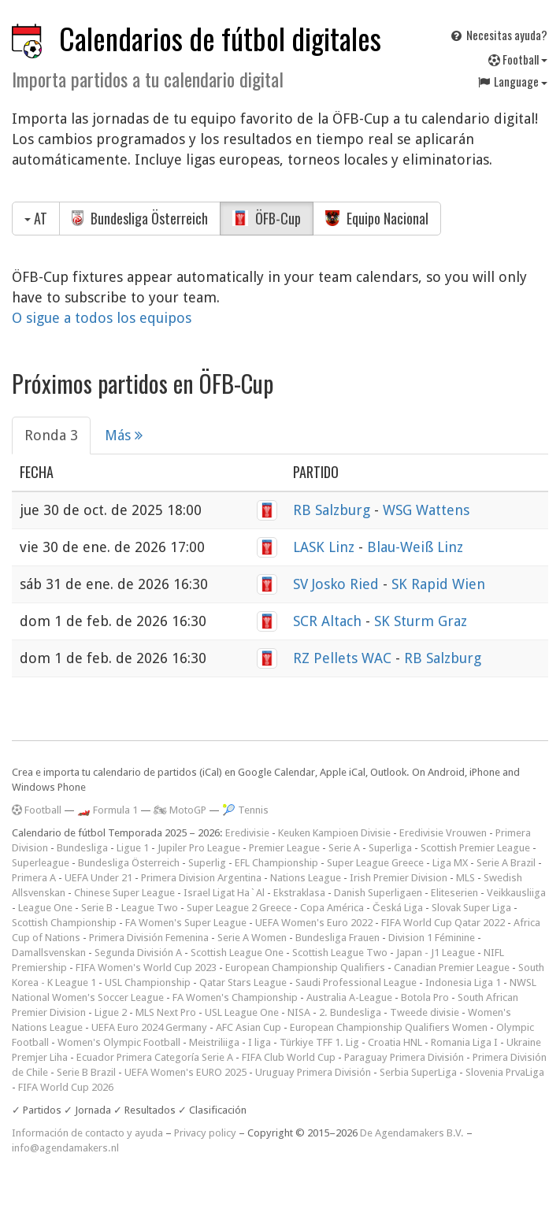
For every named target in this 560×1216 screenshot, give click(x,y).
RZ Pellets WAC (344, 658)
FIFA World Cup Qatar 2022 (443, 923)
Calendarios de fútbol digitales (220, 38)
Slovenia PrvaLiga (504, 1072)
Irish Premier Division (398, 878)
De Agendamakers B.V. (412, 1133)
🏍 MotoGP (180, 810)
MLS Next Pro (165, 1012)
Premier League (284, 848)
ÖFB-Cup (266, 218)
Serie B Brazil (86, 1072)
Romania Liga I (464, 1042)
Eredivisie (247, 833)
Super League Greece (375, 863)
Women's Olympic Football (118, 1042)
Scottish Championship (64, 923)
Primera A (34, 878)
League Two (149, 908)
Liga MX (450, 863)
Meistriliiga (214, 1042)
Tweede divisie (424, 1012)
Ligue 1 (133, 848)
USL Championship (148, 982)
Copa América (332, 908)
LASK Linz (325, 547)
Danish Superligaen (378, 893)
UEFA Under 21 (98, 878)
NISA (298, 1012)
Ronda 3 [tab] (51, 435)
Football (517, 59)
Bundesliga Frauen (337, 938)
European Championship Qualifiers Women (389, 1027)
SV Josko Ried (338, 584)
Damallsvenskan (49, 952)
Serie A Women (252, 938)
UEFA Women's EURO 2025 (185, 1072)
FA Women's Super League (186, 923)
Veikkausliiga (516, 893)
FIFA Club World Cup (289, 1057)
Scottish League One (237, 952)
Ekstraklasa (299, 893)
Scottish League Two (340, 952)
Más (124, 435)
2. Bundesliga (350, 1012)
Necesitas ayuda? (498, 34)
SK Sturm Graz (420, 621)
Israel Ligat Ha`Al (224, 893)
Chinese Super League (124, 893)
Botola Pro (425, 997)
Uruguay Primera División (313, 1072)
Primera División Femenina (149, 938)
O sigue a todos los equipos (101, 318)
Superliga (390, 848)
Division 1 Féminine (431, 938)
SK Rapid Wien (438, 584)
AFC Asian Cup (248, 1027)
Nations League (305, 878)
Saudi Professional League (356, 982)
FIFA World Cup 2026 (65, 1087)
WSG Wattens (426, 510)
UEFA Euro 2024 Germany (149, 1027)
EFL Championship (276, 863)
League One (45, 908)
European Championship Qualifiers (305, 967)
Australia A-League (349, 997)
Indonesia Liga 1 (463, 982)
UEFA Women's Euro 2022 (314, 923)
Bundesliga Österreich (140, 218)
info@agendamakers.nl (65, 1148)
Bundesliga (82, 848)
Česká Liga (398, 908)
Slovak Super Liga (471, 908)
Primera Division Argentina (201, 878)
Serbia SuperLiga (418, 1072)
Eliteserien (454, 893)
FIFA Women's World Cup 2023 (146, 967)
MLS (465, 878)
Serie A (344, 848)
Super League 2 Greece (239, 908)
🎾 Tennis (245, 810)
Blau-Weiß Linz (415, 547)
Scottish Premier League (475, 848)
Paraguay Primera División (404, 1057)
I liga (259, 1042)
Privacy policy (205, 1133)
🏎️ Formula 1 (107, 810)
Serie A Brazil (506, 863)
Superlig (207, 863)
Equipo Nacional (376, 218)
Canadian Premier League (452, 967)
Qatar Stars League (243, 982)
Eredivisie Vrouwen (443, 833)
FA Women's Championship (235, 997)
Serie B (97, 908)
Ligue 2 (111, 1012)
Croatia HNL (395, 1042)
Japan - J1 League (435, 952)
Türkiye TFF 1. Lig (319, 1042)
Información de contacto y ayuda (87, 1133)
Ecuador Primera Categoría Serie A (154, 1057)
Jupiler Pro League (199, 848)
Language (512, 81)
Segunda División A (138, 952)
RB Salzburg (333, 510)
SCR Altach (329, 621)
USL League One (242, 1012)
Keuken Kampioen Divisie (334, 833)
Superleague (40, 863)
